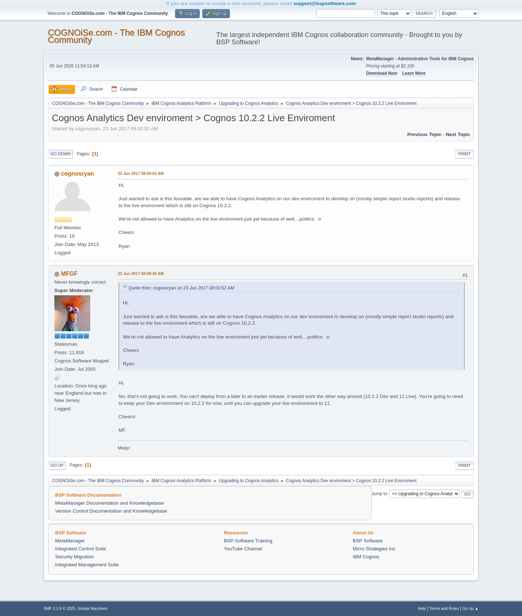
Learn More (414, 73)
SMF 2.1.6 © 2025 (59, 608)
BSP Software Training (248, 540)
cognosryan (77, 174)
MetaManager (70, 540)
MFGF (69, 274)
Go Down (60, 154)
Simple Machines (92, 608)
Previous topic (424, 134)
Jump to (379, 493)
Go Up (56, 465)
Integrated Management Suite (87, 564)
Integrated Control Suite (80, 548)
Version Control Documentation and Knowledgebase (111, 511)
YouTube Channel (243, 548)
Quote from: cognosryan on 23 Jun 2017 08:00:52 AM (181, 288)
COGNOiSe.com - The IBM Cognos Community (116, 36)
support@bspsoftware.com (324, 3)
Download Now (381, 73)
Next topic (458, 134)
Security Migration (74, 556)
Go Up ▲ (470, 608)
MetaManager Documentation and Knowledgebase (109, 503)
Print (464, 154)
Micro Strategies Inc (374, 548)
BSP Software (368, 540)
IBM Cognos (366, 556)
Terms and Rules (444, 608)
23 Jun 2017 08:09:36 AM (141, 273)
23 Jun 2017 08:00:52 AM (141, 173)
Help (422, 608)
